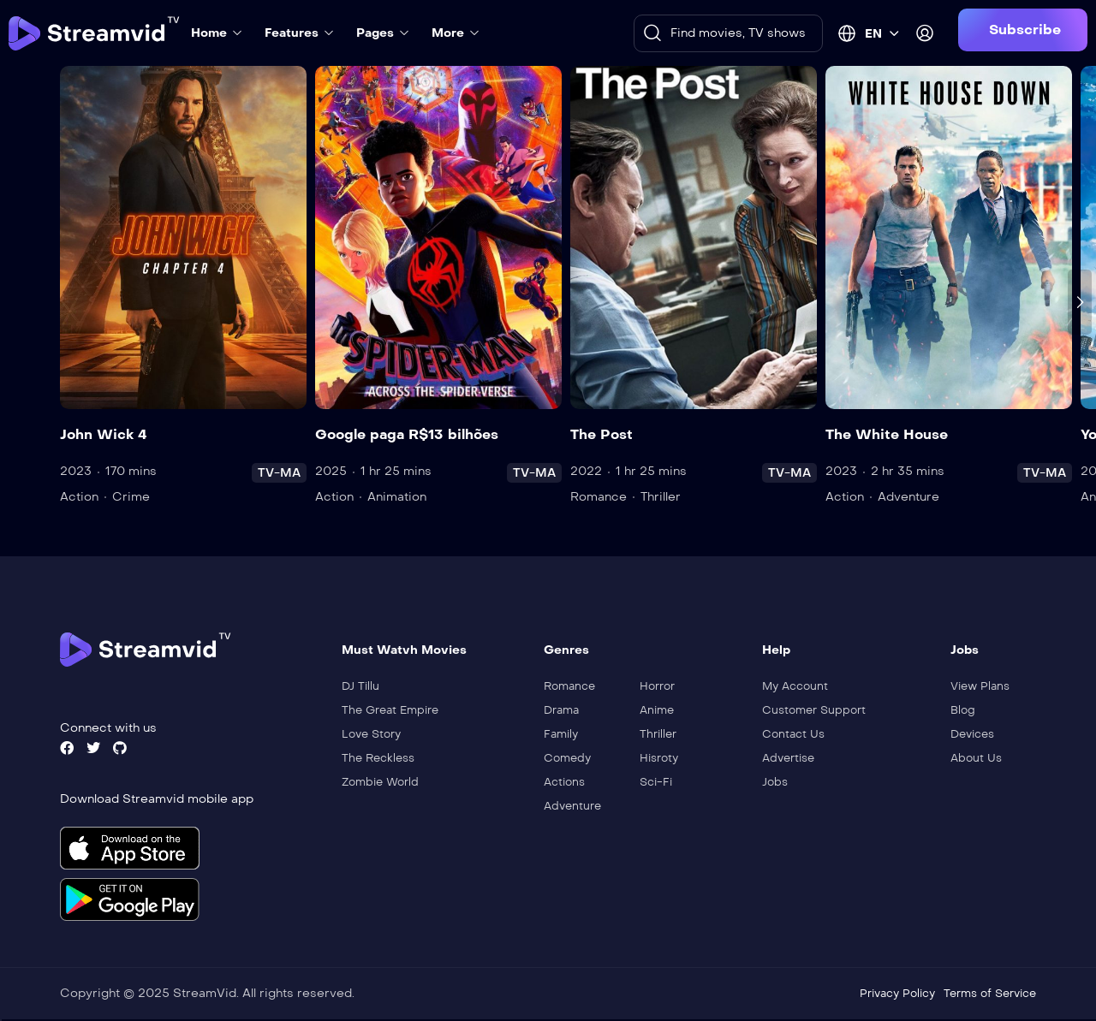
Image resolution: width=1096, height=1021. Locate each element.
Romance (598, 497)
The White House (886, 434)
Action (79, 497)
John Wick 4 (103, 434)
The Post (601, 434)
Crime (131, 497)
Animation (396, 497)
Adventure (908, 497)
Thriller (660, 497)
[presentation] (1080, 302)
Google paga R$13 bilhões (406, 434)
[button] (1022, 30)
